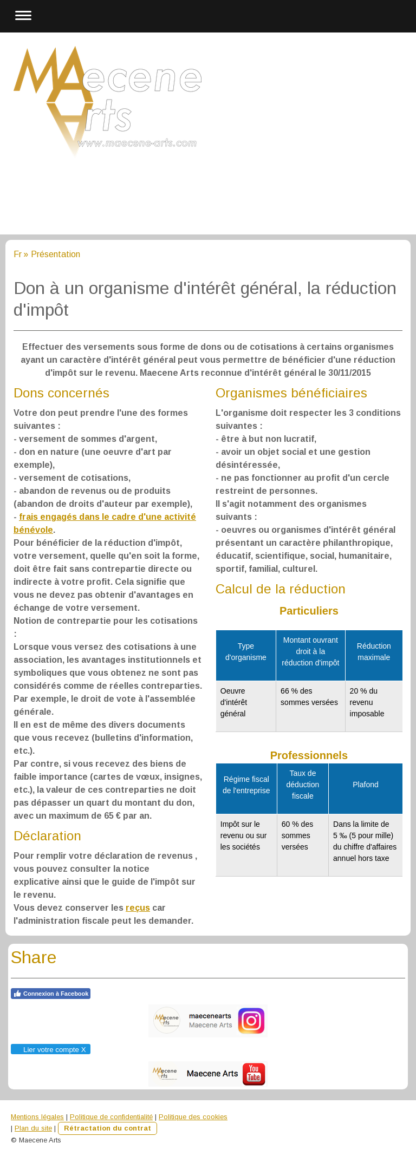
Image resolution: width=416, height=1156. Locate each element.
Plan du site (33, 1128)
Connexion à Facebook (50, 993)
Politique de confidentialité (111, 1117)
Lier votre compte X (50, 1050)
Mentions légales (37, 1117)
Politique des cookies (193, 1117)
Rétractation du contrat (107, 1128)
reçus (138, 907)
